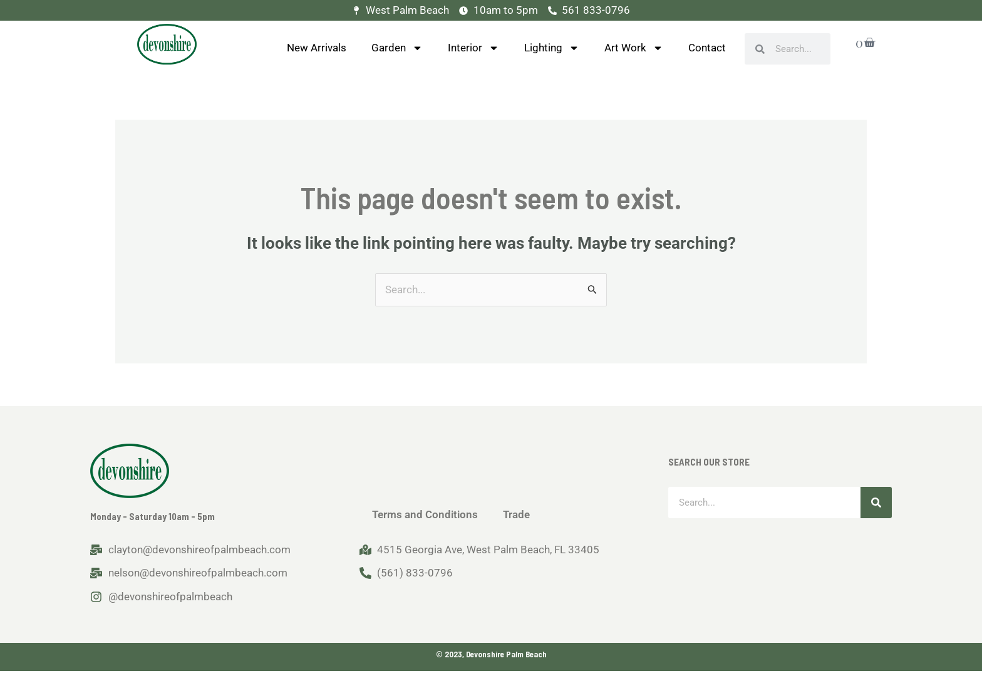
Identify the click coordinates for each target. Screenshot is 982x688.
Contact (707, 47)
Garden (397, 48)
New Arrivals (316, 47)
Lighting (551, 48)
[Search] (876, 502)
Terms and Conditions (425, 514)
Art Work (633, 48)
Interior (473, 48)
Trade (516, 514)
